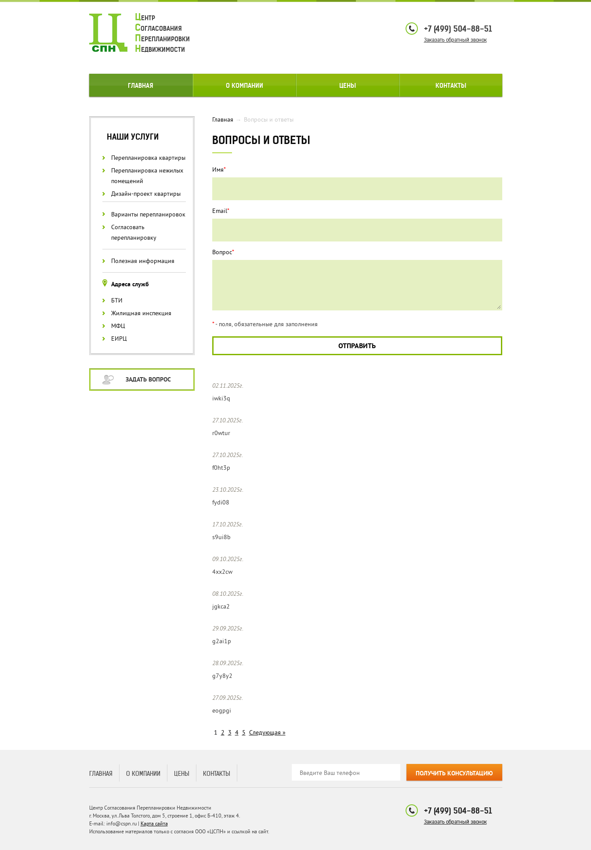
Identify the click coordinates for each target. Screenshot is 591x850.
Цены (347, 86)
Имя (219, 169)
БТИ (117, 300)
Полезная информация (142, 261)
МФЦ (118, 326)
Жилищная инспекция (141, 313)
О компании (244, 86)
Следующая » (267, 732)
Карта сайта (154, 824)
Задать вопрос (148, 380)
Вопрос (223, 252)
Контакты (450, 86)
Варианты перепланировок (148, 214)
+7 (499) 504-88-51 (458, 29)
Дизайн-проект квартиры (146, 194)
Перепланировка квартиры (148, 158)
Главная (140, 86)
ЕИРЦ (119, 338)
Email (220, 211)
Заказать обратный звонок (455, 39)
